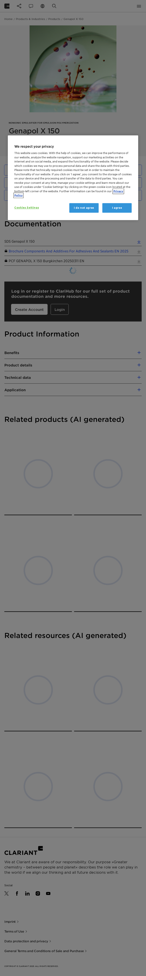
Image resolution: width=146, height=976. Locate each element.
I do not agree (84, 208)
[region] (73, 177)
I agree (117, 208)
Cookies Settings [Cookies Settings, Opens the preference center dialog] (26, 207)
